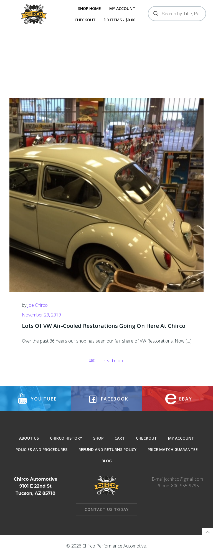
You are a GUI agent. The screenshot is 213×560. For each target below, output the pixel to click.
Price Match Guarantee (173, 454)
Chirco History (66, 443)
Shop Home (89, 8)
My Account (122, 8)
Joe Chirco (37, 309)
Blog (107, 466)
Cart (120, 443)
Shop (98, 443)
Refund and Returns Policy (107, 454)
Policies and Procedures (41, 454)
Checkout (84, 19)
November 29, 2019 (41, 319)
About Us (29, 443)
